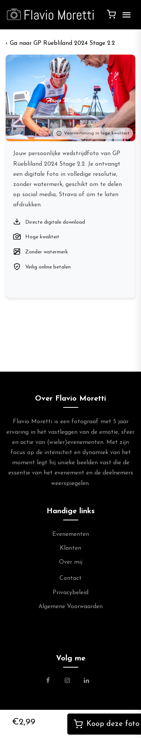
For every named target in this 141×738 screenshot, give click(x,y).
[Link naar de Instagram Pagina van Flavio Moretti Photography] (67, 682)
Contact (70, 578)
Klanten (70, 548)
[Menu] (125, 18)
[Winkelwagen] (111, 14)
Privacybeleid (70, 593)
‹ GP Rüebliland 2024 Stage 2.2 (60, 43)
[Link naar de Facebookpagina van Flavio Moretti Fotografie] (52, 682)
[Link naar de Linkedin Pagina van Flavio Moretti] (86, 682)
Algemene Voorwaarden (70, 607)
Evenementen (70, 534)
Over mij (70, 562)
